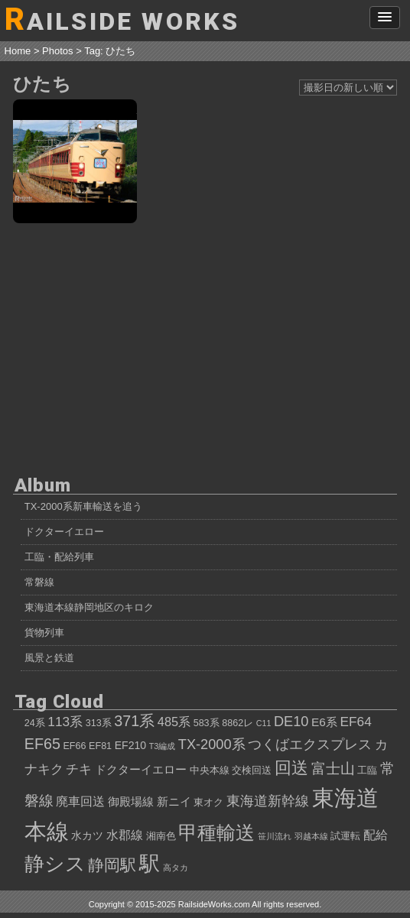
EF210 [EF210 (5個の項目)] (130, 745)
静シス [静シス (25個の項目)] (55, 863)
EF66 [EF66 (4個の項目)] (74, 746)
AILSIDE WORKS (122, 19)
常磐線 (39, 582)
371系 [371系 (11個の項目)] (134, 720)
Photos (57, 51)
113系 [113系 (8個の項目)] (65, 721)
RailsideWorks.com (214, 904)
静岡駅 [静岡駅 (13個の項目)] (112, 865)
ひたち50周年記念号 (75, 161)
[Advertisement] (205, 348)
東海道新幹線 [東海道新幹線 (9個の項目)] (267, 801)
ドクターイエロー (64, 531)
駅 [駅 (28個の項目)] (149, 863)
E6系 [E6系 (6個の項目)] (324, 721)
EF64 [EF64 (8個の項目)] (356, 721)
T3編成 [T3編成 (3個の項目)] (162, 746)
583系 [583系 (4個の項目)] (207, 723)
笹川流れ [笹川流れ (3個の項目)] (274, 836)
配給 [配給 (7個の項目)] (375, 835)
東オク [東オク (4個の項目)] (208, 802)
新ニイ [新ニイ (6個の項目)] (174, 801)
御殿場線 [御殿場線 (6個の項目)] (131, 801)
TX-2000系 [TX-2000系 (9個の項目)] (212, 744)
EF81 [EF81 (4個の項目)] (100, 746)
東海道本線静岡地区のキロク (89, 607)
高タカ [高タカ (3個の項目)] (175, 867)
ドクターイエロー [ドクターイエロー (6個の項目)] (141, 769)
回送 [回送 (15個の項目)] (291, 767)
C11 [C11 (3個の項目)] (264, 723)
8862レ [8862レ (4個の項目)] (237, 723)
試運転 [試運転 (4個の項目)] (345, 836)
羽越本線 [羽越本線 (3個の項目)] (311, 836)
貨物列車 (44, 632)
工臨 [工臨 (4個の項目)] (367, 770)
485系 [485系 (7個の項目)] (174, 721)
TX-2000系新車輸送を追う (83, 506)
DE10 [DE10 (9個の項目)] (291, 721)
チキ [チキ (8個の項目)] (79, 769)
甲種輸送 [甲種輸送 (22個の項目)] (216, 832)
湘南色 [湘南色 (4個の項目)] (161, 836)
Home (18, 51)
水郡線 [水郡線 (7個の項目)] (124, 835)
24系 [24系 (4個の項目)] (34, 723)
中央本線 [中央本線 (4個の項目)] (209, 770)
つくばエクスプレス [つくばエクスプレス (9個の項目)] (310, 744)
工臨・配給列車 (59, 557)
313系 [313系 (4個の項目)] (99, 723)
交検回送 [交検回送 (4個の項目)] (252, 770)
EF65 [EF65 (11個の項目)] (42, 743)
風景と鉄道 (49, 657)
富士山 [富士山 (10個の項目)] (333, 769)
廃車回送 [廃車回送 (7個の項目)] (80, 801)
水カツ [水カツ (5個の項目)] (87, 835)
